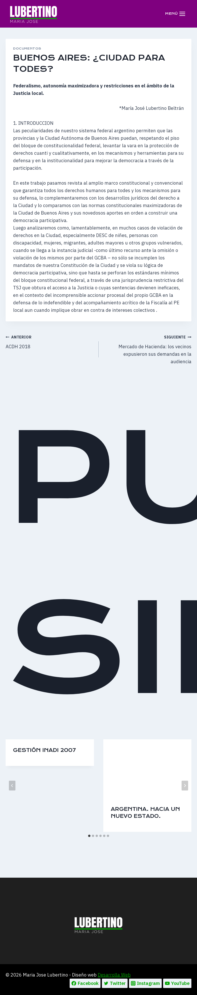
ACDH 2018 (50, 341)
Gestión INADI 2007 (44, 750)
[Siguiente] (185, 785)
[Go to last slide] (12, 785)
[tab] (89, 836)
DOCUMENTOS (27, 48)
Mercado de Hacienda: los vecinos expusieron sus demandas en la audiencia (147, 349)
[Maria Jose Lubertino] (33, 13)
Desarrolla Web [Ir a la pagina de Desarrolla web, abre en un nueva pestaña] (114, 975)
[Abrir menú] (175, 13)
